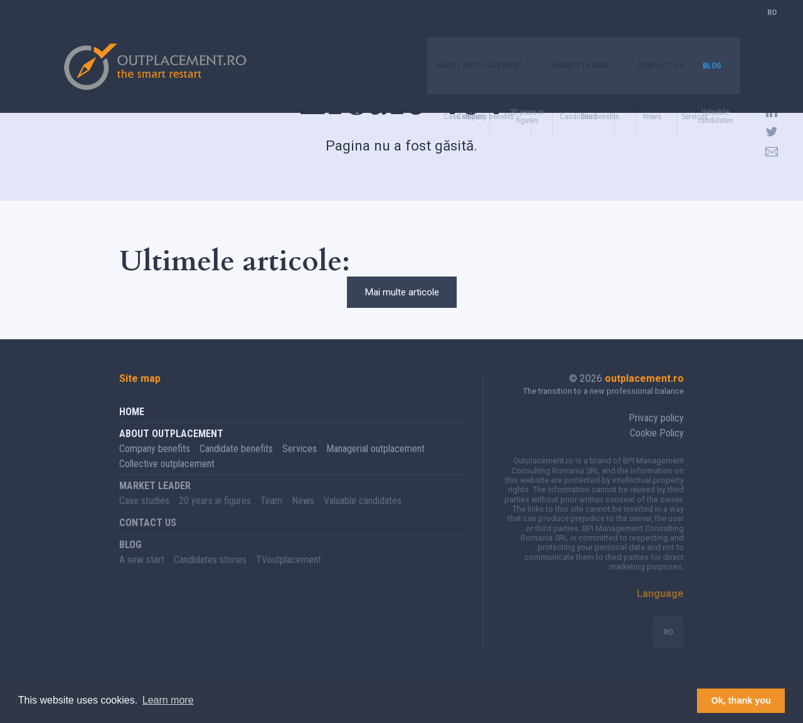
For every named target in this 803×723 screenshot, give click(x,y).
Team (271, 516)
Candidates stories (210, 575)
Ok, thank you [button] (741, 700)
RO (772, 28)
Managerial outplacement (375, 464)
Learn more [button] (168, 700)
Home (131, 427)
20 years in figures (215, 516)
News (303, 516)
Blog (710, 28)
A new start (141, 575)
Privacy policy (656, 434)
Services (299, 464)
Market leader (559, 28)
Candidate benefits (236, 464)
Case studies (144, 516)
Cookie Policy (657, 449)
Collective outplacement (167, 479)
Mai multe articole (402, 300)
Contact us (651, 28)
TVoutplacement (288, 575)
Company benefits (154, 464)
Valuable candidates (363, 516)
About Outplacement (443, 28)
